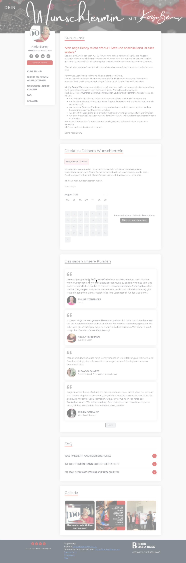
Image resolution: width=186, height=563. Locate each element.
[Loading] (93, 281)
